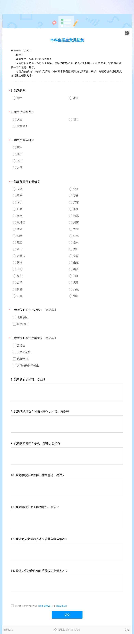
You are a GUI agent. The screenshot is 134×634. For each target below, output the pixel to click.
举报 (126, 629)
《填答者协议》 (45, 606)
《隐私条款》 (61, 606)
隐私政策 (8, 629)
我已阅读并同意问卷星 (26, 606)
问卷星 (61, 629)
